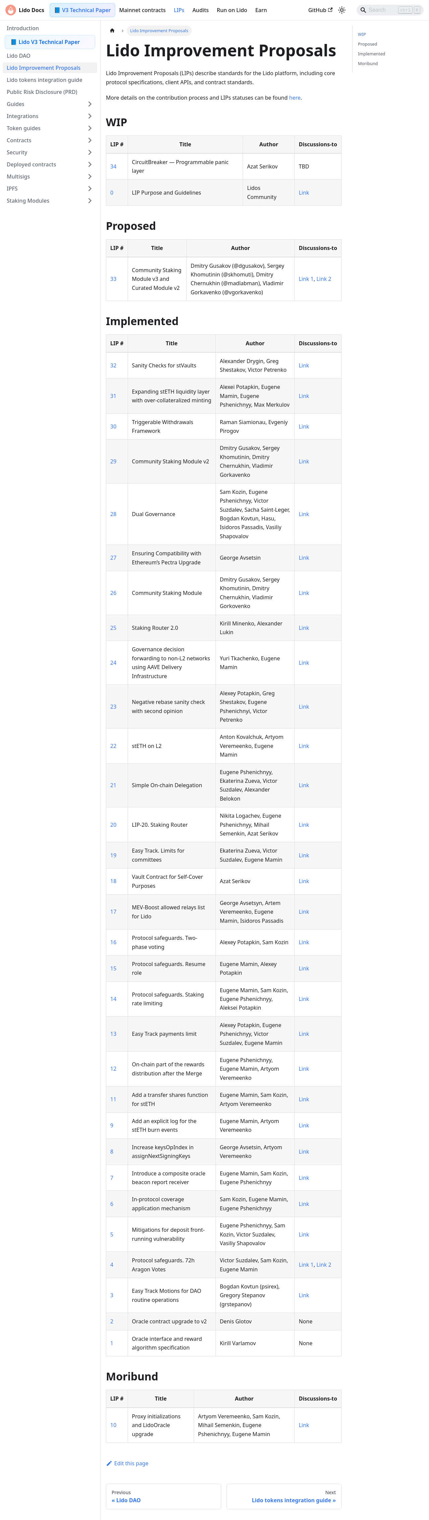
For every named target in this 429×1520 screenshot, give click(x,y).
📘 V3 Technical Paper (82, 10)
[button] (50, 104)
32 (113, 365)
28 (113, 514)
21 (113, 785)
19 (113, 855)
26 (113, 593)
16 (113, 942)
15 (113, 968)
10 (113, 1425)
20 (113, 824)
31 (113, 396)
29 (113, 461)
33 (113, 279)
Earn (261, 10)
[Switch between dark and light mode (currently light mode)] (341, 10)
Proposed (367, 44)
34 (113, 166)
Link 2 (323, 279)
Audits (200, 10)
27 (113, 557)
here (295, 97)
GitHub (320, 10)
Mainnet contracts (142, 10)
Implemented (371, 54)
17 (113, 911)
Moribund (368, 63)
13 (113, 1033)
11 (113, 1099)
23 (113, 706)
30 (113, 426)
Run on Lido (232, 10)
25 (113, 627)
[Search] (390, 10)
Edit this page (127, 1463)
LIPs (179, 10)
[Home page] (112, 31)
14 (113, 999)
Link (304, 192)
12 (113, 1068)
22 (113, 746)
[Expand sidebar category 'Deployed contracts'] (89, 164)
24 (113, 662)
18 (113, 881)
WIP (362, 34)
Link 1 (306, 279)
